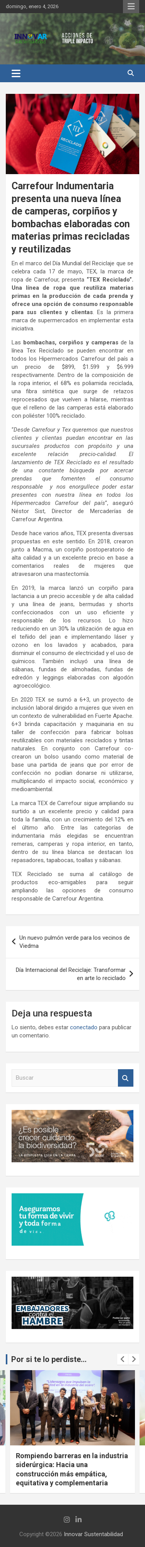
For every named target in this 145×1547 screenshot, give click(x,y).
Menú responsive (131, 6)
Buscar (125, 1078)
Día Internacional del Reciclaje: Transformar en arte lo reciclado (71, 974)
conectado (83, 1027)
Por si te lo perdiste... (49, 1359)
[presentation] (122, 1359)
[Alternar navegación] (16, 73)
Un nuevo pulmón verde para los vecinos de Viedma (74, 941)
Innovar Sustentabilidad (93, 1534)
